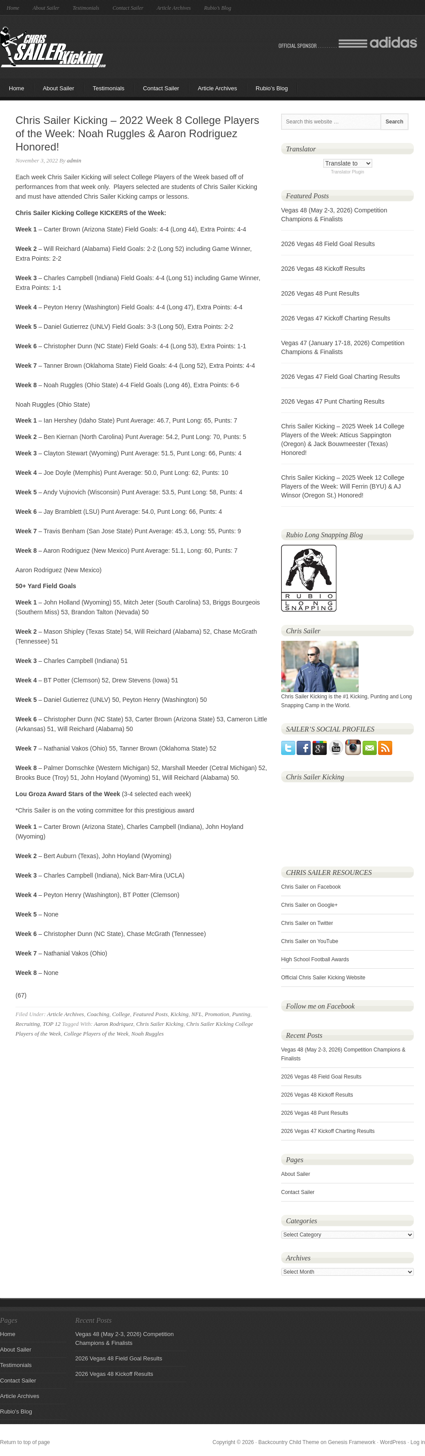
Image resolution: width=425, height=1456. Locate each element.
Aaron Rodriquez (113, 1024)
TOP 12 (51, 1024)
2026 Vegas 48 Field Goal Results (328, 243)
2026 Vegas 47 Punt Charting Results (333, 401)
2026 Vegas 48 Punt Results (320, 293)
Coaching (98, 1014)
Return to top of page (25, 1442)
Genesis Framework (351, 1442)
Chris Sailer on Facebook (311, 887)
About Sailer (46, 8)
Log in (417, 1442)
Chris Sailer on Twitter (307, 923)
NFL (196, 1014)
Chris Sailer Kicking (53, 47)
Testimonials (86, 8)
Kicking (179, 1014)
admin (74, 160)
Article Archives (174, 8)
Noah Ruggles (147, 1033)
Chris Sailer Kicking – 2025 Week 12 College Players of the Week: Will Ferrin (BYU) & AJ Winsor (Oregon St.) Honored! (342, 486)
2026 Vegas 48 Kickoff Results (323, 268)
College (121, 1014)
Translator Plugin (347, 171)
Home (13, 8)
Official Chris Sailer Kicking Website (323, 978)
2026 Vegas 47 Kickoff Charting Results (335, 318)
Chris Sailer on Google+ (309, 905)
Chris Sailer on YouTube (309, 941)
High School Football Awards (315, 959)
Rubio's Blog (16, 1411)
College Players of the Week (96, 1033)
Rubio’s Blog (217, 8)
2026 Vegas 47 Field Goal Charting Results (340, 376)
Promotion (217, 1014)
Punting (241, 1014)
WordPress (393, 1442)
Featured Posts (150, 1014)
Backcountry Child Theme (289, 1442)
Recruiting (27, 1024)
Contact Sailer (127, 8)
